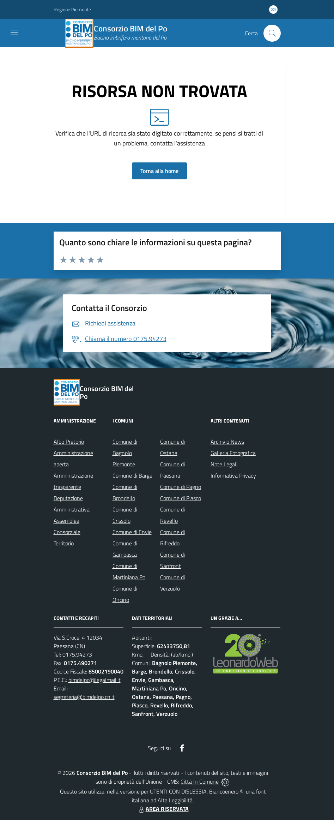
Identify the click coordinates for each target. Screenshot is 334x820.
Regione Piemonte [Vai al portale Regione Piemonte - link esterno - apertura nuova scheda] (72, 9)
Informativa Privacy (233, 475)
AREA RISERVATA (163, 808)
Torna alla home (159, 171)
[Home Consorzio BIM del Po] (120, 33)
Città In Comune (200, 781)
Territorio (64, 543)
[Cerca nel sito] (271, 33)
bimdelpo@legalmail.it (94, 680)
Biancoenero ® (226, 791)
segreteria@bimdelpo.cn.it (84, 697)
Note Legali (224, 464)
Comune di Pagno (180, 487)
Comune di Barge (132, 475)
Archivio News (227, 441)
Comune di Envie (132, 532)
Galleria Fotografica (233, 453)
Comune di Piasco (180, 498)
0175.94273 (77, 654)
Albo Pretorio (69, 441)
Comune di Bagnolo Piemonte (125, 452)
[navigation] (14, 32)
